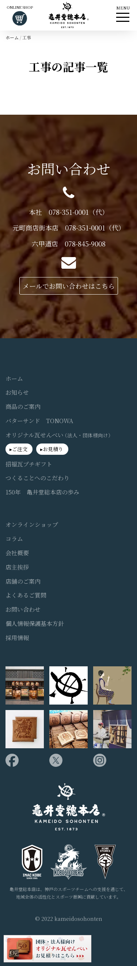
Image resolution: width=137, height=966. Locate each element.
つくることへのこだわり (37, 478)
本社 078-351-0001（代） (69, 212)
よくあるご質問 (25, 595)
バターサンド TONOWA (39, 421)
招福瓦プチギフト (28, 464)
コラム (14, 539)
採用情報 (17, 638)
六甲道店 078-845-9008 (69, 243)
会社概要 (17, 553)
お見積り (53, 449)
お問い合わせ (23, 610)
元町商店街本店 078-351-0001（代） (68, 227)
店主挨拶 (17, 567)
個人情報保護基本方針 (34, 624)
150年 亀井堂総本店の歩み (42, 492)
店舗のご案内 (23, 581)
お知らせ (17, 393)
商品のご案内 (23, 407)
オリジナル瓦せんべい (59, 435)
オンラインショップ (31, 525)
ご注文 (19, 449)
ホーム (12, 37)
